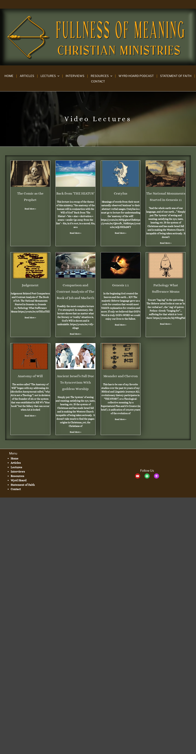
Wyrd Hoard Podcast (136, 76)
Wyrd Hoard (18, 480)
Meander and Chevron (120, 376)
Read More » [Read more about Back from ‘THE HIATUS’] (75, 233)
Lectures (50, 76)
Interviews (75, 76)
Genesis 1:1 (120, 285)
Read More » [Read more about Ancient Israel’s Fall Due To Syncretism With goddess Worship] (75, 432)
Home (8, 76)
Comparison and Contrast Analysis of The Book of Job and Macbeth (75, 291)
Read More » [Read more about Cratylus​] (120, 233)
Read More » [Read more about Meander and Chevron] (120, 419)
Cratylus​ (120, 193)
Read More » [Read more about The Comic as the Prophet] (30, 209)
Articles (27, 76)
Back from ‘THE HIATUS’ (75, 193)
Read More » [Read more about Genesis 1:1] (120, 325)
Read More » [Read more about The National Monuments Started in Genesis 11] (165, 243)
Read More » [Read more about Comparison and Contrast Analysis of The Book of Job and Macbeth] (75, 334)
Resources (101, 76)
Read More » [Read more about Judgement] (30, 317)
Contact (98, 81)
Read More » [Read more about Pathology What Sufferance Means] (165, 324)
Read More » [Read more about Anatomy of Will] (30, 416)
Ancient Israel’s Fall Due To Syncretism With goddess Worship (75, 382)
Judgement (30, 285)
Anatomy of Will (30, 376)
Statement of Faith (176, 76)
